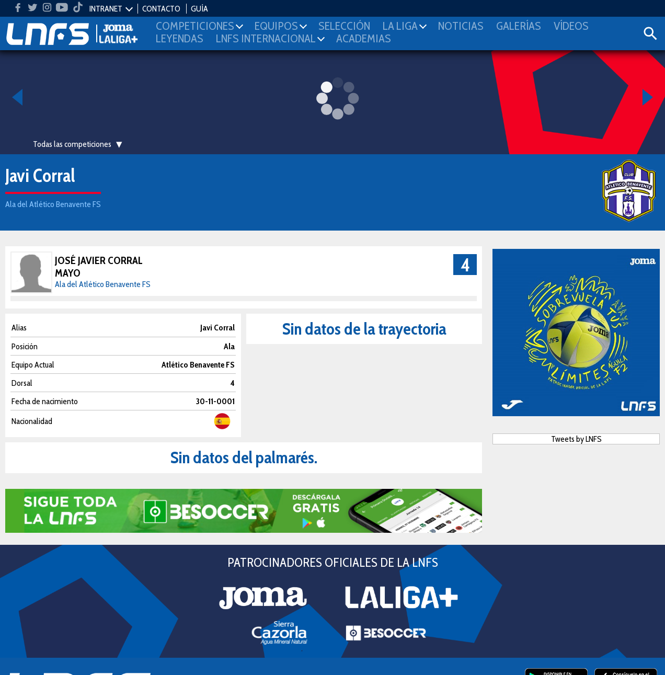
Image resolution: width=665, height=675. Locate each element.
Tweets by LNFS (576, 439)
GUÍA (199, 9)
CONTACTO (161, 9)
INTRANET (105, 9)
